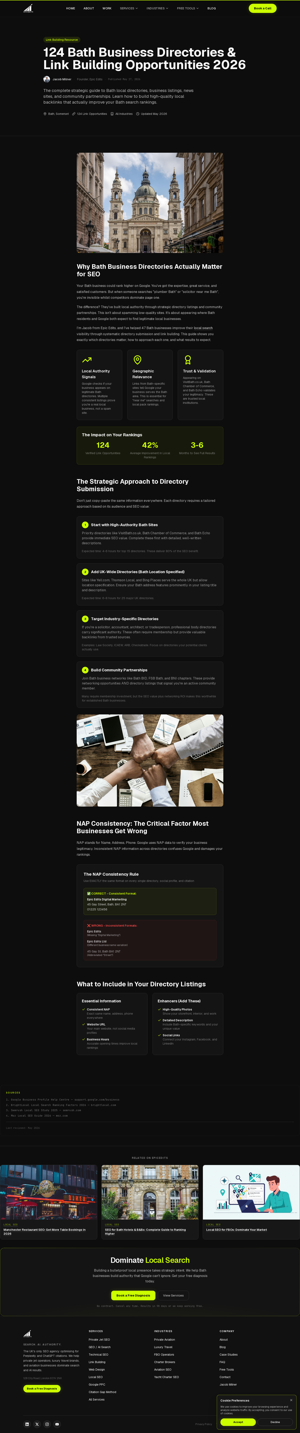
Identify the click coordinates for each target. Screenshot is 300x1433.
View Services (173, 1295)
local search (203, 328)
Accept (238, 1422)
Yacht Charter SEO (166, 1377)
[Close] (291, 1400)
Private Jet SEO (99, 1339)
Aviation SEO (162, 1369)
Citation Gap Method (102, 1392)
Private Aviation (164, 1339)
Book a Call (262, 8)
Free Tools (188, 8)
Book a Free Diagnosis (133, 1295)
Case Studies (229, 1354)
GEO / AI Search (100, 1347)
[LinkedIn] (27, 1424)
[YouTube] (57, 1424)
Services (129, 8)
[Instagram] (47, 1424)
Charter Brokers (164, 1362)
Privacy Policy (203, 1424)
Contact (225, 1377)
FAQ (222, 1362)
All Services (97, 1399)
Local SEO (96, 1377)
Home (70, 8)
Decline (275, 1422)
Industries (158, 8)
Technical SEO (98, 1354)
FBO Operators (164, 1354)
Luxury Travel (163, 1347)
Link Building (97, 1362)
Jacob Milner (228, 1384)
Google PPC (97, 1384)
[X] (37, 1424)
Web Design (97, 1369)
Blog (212, 8)
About (89, 8)
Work (106, 8)
